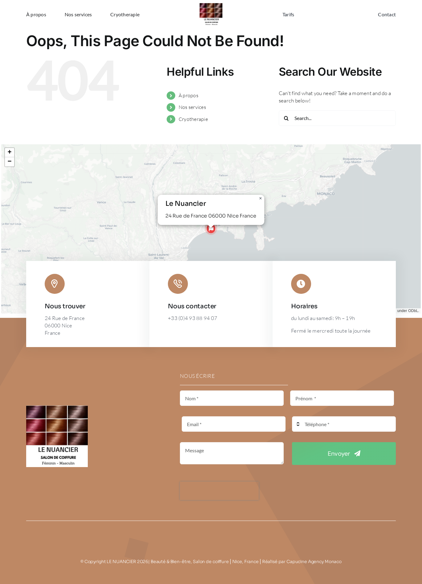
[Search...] (337, 118)
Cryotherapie (193, 119)
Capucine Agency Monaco (314, 561)
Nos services (192, 107)
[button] (211, 229)
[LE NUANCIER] (211, 5)
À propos (188, 95)
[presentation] (219, 491)
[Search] (286, 118)
